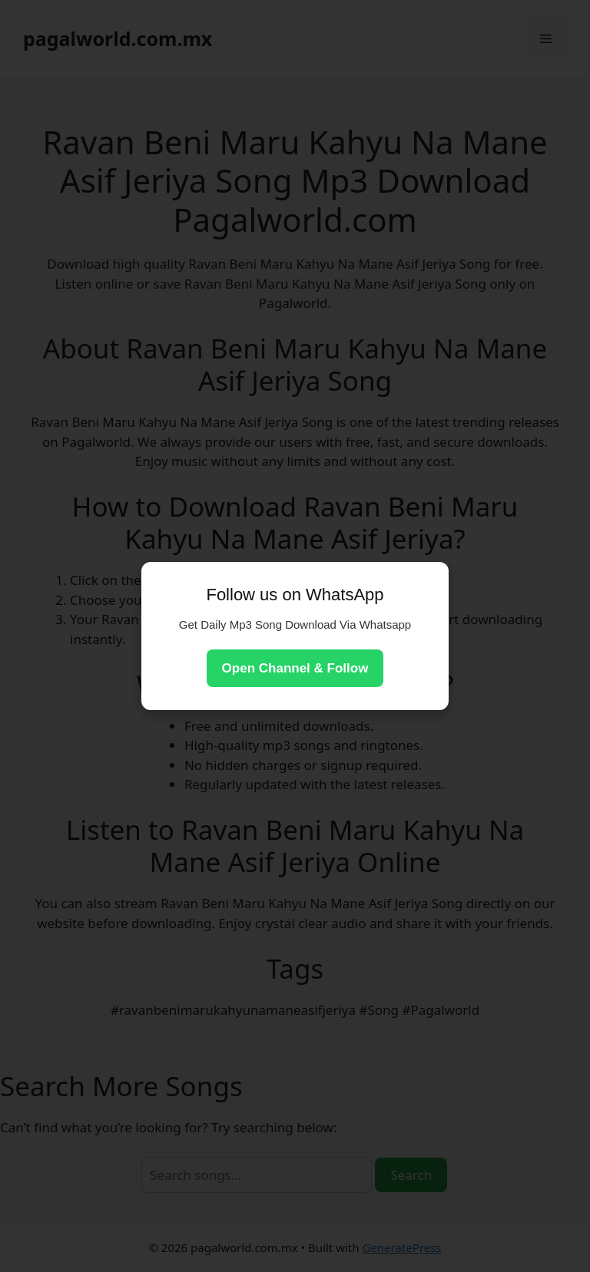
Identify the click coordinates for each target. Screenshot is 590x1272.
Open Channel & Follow (295, 668)
